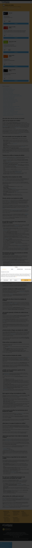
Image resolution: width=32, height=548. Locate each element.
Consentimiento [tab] (4, 269)
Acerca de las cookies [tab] (28, 269)
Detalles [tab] (12, 269)
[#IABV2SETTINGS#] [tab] (20, 269)
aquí (16, 276)
